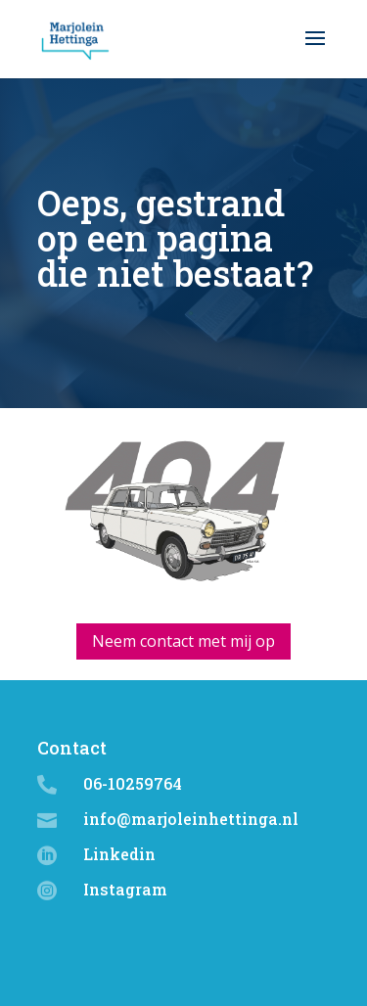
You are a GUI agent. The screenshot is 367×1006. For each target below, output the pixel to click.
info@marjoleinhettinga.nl (190, 818)
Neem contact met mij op (183, 641)
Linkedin (119, 854)
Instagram (125, 889)
